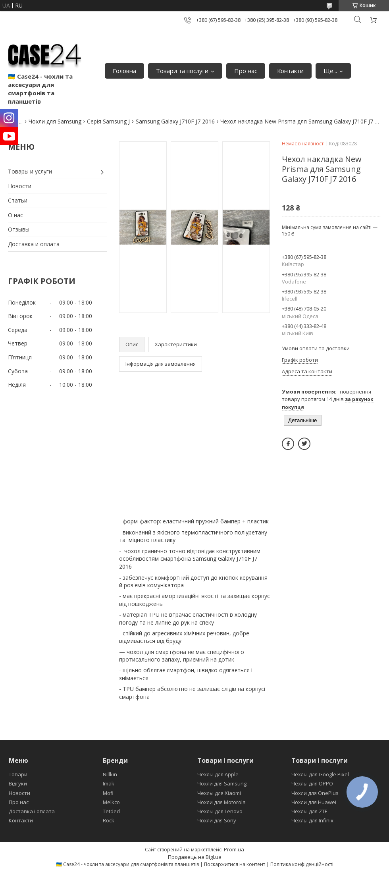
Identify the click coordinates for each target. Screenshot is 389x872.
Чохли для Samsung (55, 121)
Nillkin (110, 774)
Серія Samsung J (108, 121)
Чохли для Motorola (221, 802)
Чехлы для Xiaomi (219, 793)
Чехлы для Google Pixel (320, 774)
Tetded (111, 811)
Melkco (111, 802)
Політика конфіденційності (301, 864)
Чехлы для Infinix (312, 820)
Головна (124, 71)
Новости (19, 186)
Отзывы (18, 229)
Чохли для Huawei (313, 802)
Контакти (290, 71)
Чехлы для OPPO (312, 783)
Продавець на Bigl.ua (194, 856)
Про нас (245, 71)
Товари (18, 774)
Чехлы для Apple (218, 774)
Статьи (17, 200)
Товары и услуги (30, 171)
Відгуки (18, 783)
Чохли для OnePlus (315, 793)
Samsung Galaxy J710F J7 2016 (175, 121)
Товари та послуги (182, 71)
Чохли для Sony (216, 820)
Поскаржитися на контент (234, 864)
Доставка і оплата (32, 811)
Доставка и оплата (34, 244)
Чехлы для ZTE (309, 811)
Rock (108, 820)
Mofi (108, 793)
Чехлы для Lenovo (220, 811)
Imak (108, 783)
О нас (15, 215)
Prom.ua (234, 849)
